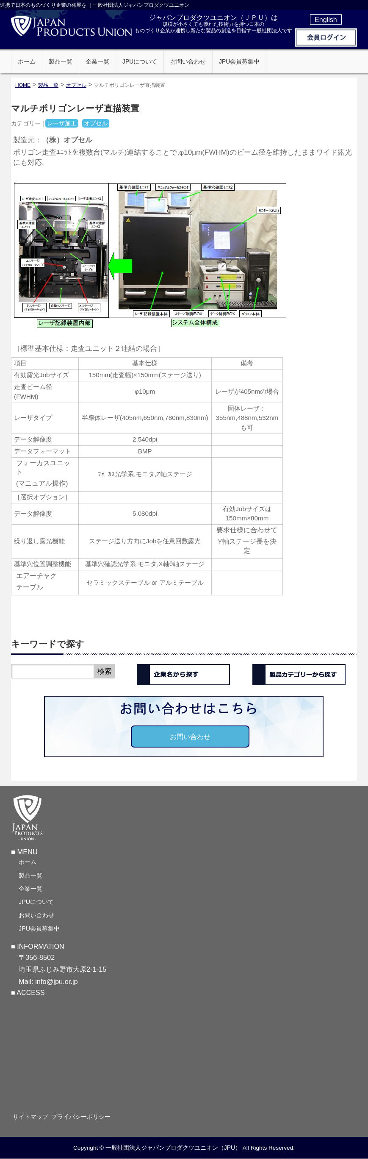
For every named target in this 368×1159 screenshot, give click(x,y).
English (326, 19)
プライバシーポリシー (92, 1116)
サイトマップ (36, 1116)
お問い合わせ (190, 736)
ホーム (27, 861)
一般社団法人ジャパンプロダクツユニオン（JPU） (173, 1147)
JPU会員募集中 (39, 927)
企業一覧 (30, 887)
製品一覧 (30, 874)
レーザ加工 (62, 123)
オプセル (76, 85)
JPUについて (36, 901)
